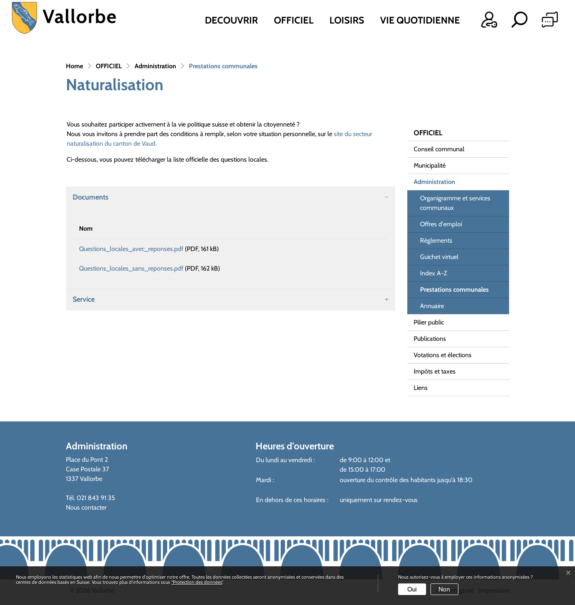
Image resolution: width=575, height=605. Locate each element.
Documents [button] (91, 197)
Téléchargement (342, 250)
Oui (411, 589)
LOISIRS (346, 20)
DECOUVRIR (231, 20)
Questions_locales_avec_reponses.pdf (131, 249)
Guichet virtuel (439, 257)
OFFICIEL (293, 20)
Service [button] (84, 305)
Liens (421, 387)
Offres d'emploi (441, 224)
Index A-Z (433, 273)
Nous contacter (86, 507)
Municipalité (430, 165)
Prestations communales (454, 292)
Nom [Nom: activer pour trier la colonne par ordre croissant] (86, 228)
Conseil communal (439, 149)
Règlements (436, 240)
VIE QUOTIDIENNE (420, 20)
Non (444, 589)
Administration (434, 182)
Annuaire (432, 306)
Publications (430, 338)
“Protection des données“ (196, 582)
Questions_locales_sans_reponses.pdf (131, 271)
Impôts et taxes (435, 371)
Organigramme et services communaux (455, 203)
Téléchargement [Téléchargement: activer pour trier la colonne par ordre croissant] (323, 228)
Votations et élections (443, 355)
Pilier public (429, 322)
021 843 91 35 (96, 498)
